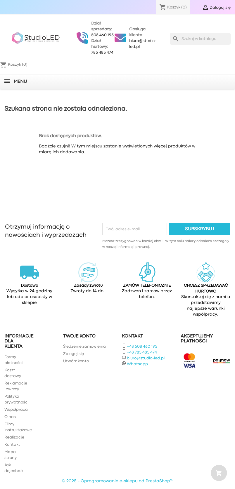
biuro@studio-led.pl (146, 358)
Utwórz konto (76, 361)
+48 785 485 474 (142, 352)
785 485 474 (102, 52)
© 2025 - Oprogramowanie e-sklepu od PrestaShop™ (118, 481)
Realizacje (14, 437)
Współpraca (16, 409)
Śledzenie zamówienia (84, 346)
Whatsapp (137, 364)
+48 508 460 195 (142, 346)
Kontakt (12, 444)
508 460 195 (102, 35)
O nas (10, 417)
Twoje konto (79, 336)
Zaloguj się (73, 354)
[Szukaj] (200, 39)
